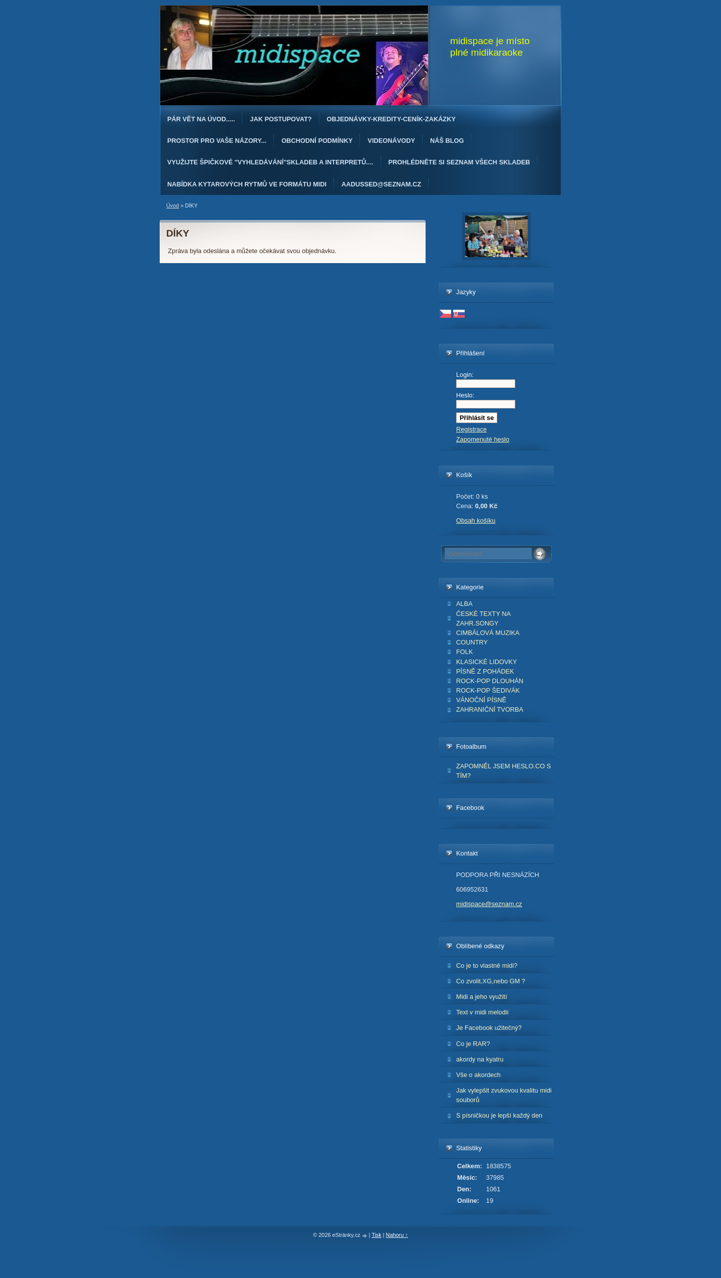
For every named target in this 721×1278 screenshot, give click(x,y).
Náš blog (447, 140)
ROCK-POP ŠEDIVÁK (488, 690)
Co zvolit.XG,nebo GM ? (490, 981)
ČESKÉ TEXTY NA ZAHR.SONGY (483, 618)
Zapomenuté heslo (482, 439)
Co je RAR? (473, 1043)
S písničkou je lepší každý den (499, 1115)
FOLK (464, 652)
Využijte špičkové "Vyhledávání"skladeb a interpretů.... (270, 162)
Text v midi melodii (482, 1012)
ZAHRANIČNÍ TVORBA (489, 709)
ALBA (464, 603)
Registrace (471, 429)
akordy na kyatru (480, 1059)
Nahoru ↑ (397, 1235)
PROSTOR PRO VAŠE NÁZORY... (216, 140)
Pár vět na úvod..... (201, 119)
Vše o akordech (478, 1075)
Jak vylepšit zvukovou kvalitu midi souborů (504, 1095)
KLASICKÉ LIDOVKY (486, 662)
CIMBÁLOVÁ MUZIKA (488, 632)
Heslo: (465, 395)
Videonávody (391, 140)
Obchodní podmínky (316, 140)
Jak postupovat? (280, 119)
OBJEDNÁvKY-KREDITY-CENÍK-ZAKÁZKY (391, 119)
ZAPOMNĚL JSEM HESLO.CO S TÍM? (503, 770)
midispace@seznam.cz (489, 904)
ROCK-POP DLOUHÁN (489, 681)
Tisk (377, 1235)
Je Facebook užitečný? (489, 1027)
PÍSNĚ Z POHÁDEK (485, 671)
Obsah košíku (475, 520)
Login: (465, 374)
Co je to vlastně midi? (486, 965)
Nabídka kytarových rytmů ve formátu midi (246, 184)
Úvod (172, 205)
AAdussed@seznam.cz (381, 184)
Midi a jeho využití (481, 996)
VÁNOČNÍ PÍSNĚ (481, 700)
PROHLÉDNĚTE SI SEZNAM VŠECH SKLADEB (459, 162)
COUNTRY (472, 642)
